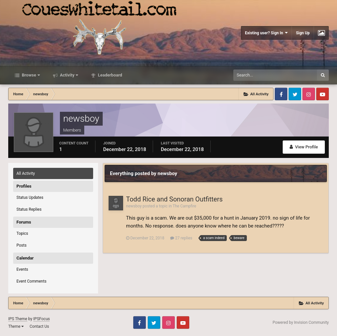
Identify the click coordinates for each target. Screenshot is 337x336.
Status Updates (29, 197)
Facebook (281, 94)
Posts (21, 245)
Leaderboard (109, 75)
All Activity (25, 173)
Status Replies (28, 209)
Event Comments (31, 281)
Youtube (322, 94)
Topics (22, 233)
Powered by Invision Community (300, 322)
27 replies (181, 238)
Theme (16, 326)
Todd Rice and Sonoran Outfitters (174, 199)
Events (22, 269)
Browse (30, 75)
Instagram (308, 94)
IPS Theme (17, 319)
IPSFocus (41, 319)
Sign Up (303, 33)
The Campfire (184, 206)
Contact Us (39, 326)
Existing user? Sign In (266, 32)
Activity (68, 75)
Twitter (295, 94)
